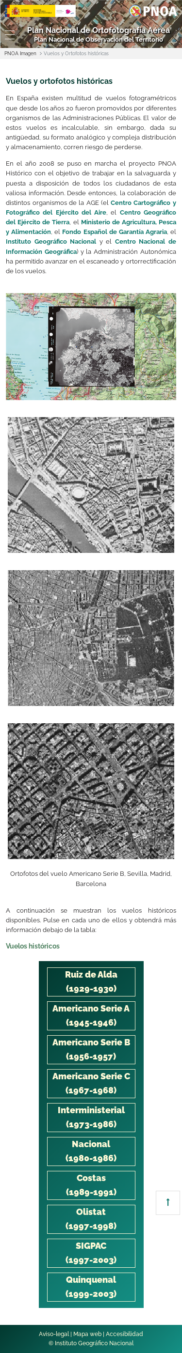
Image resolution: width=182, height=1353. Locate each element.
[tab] (91, 981)
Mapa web (87, 1334)
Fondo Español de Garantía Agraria (114, 231)
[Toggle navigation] (7, 35)
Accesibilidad (124, 1334)
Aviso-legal (54, 1334)
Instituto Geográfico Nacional (51, 241)
